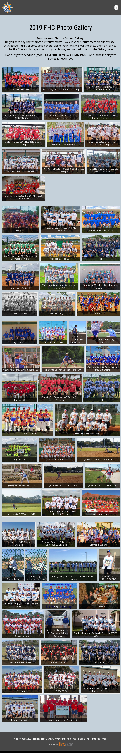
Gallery (102, 49)
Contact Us (24, 49)
